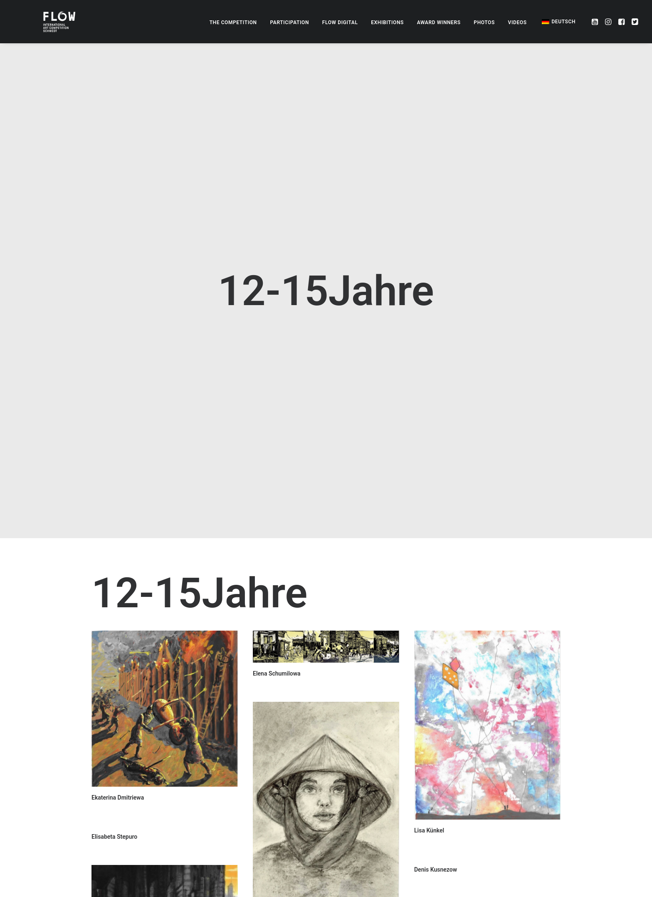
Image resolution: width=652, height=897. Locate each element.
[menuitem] (233, 22)
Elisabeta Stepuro (114, 760)
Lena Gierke (268, 853)
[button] (595, 21)
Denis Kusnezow (435, 793)
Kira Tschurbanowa (278, 892)
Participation (289, 22)
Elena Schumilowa (277, 597)
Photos (484, 22)
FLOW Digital (340, 22)
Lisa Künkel (429, 754)
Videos (517, 22)
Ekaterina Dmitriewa (117, 721)
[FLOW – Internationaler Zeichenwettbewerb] (45, 21)
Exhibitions (387, 22)
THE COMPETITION (233, 22)
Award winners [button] (439, 22)
